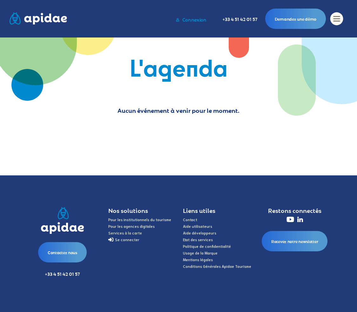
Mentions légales (198, 259)
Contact (190, 219)
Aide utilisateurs (197, 226)
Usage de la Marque (200, 252)
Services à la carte (125, 232)
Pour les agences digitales (131, 226)
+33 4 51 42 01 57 (239, 19)
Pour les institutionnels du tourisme (139, 219)
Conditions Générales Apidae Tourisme (217, 266)
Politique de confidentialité (207, 246)
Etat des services (198, 239)
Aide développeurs (199, 232)
